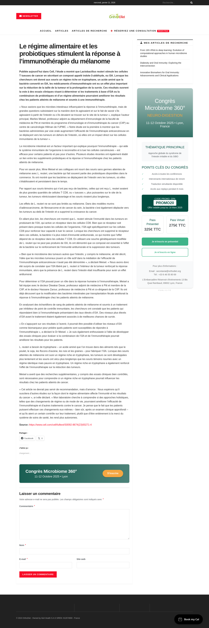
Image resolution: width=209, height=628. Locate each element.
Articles (61, 31)
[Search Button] (191, 2)
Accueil (46, 31)
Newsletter (28, 16)
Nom (22, 545)
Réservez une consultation (140, 31)
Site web (81, 559)
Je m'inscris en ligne (165, 252)
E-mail (23, 559)
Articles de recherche (89, 31)
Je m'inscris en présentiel (165, 241)
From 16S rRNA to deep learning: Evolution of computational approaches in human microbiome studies (163, 53)
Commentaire (27, 506)
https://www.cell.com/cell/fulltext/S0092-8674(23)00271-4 (60, 424)
